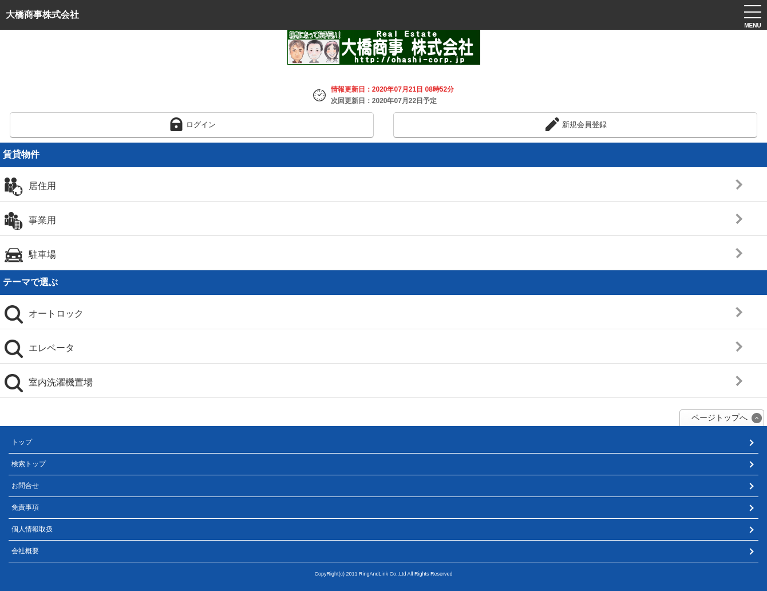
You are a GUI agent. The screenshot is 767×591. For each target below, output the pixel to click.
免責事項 (25, 507)
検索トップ (28, 464)
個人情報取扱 (32, 529)
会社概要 (25, 551)
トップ (21, 442)
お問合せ (25, 486)
